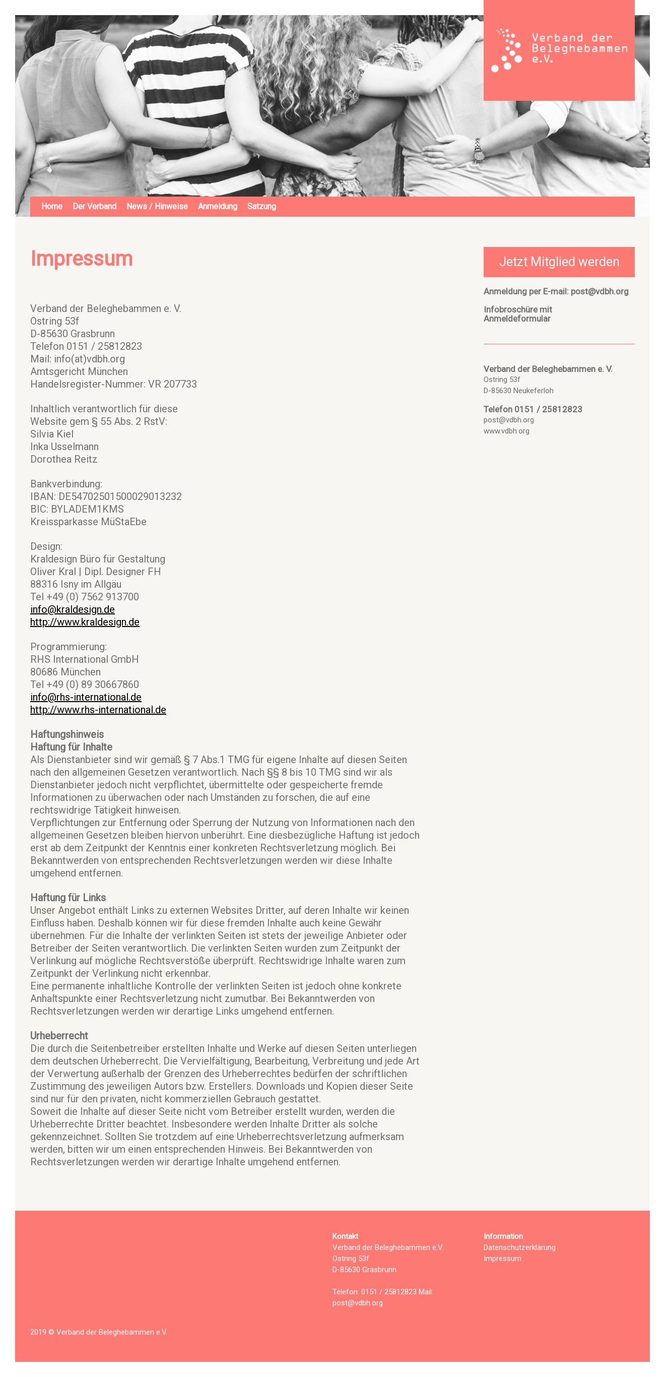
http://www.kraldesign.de (85, 622)
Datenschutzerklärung (520, 1247)
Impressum (502, 1258)
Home (51, 206)
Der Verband (94, 206)
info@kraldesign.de (72, 609)
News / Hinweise (157, 206)
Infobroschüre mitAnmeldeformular (518, 314)
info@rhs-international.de (86, 697)
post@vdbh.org (600, 291)
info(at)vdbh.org (89, 359)
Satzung (261, 206)
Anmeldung (217, 206)
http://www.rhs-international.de (98, 710)
